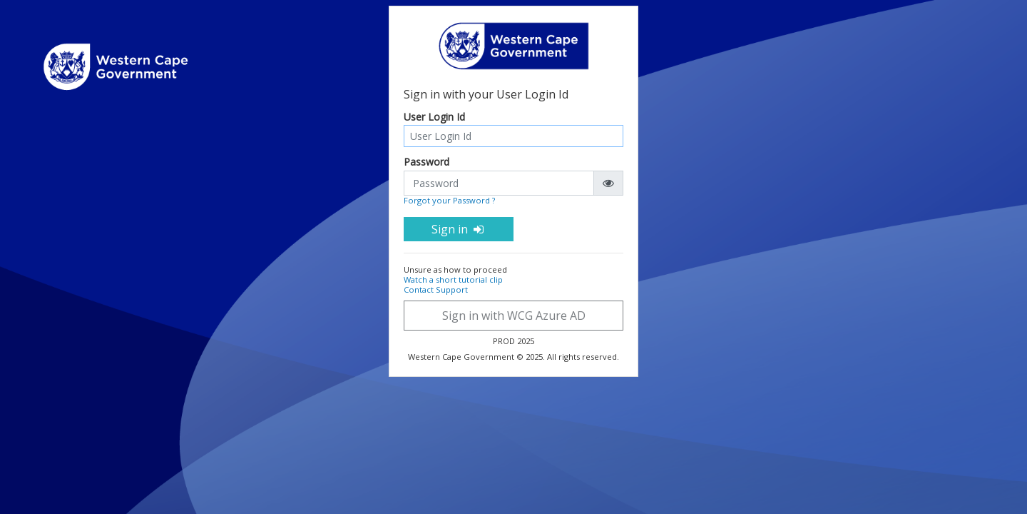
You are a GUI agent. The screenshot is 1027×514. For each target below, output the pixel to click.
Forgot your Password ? (449, 200)
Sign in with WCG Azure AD (514, 315)
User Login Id (434, 117)
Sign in (458, 229)
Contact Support (436, 289)
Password (426, 162)
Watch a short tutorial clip (453, 279)
